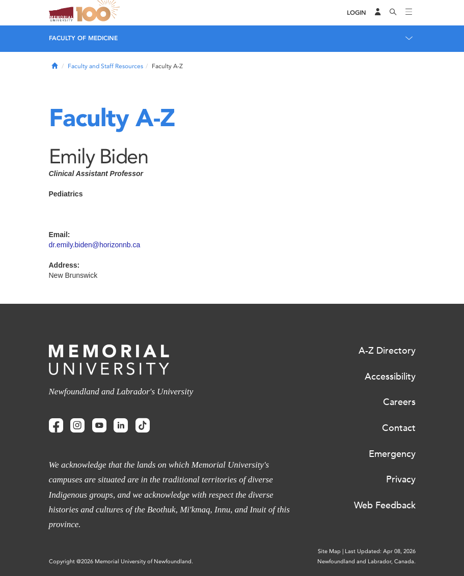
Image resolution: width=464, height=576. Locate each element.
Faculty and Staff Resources (105, 66)
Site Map (329, 551)
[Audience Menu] (378, 13)
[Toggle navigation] (409, 12)
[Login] (356, 13)
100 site (100, 12)
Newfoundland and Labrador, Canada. (366, 561)
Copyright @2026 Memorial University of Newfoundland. (121, 561)
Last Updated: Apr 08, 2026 (380, 551)
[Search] (393, 13)
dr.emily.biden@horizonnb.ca (95, 245)
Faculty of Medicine (83, 38)
